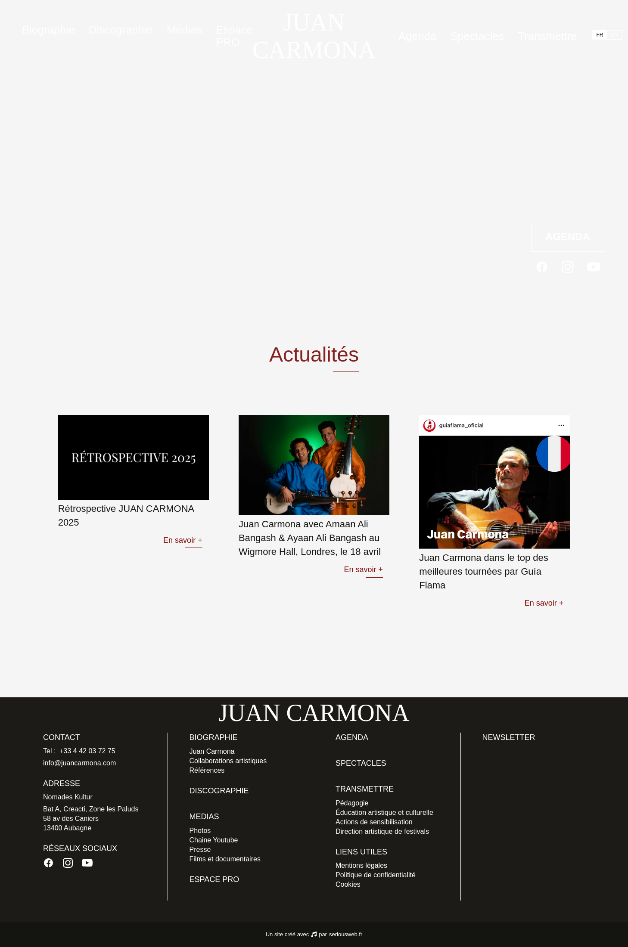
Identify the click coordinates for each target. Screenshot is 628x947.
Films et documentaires (225, 859)
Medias (204, 816)
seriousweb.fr (345, 934)
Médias (184, 30)
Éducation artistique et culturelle (384, 812)
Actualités (62, 236)
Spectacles (477, 36)
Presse (200, 849)
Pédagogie (352, 803)
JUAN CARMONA (314, 36)
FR (599, 35)
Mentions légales (361, 865)
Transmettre (547, 36)
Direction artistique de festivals (382, 831)
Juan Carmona (212, 751)
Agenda (417, 36)
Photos (200, 830)
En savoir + (182, 540)
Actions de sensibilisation (374, 822)
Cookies (348, 884)
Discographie (120, 30)
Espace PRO (234, 36)
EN (614, 35)
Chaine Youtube (214, 840)
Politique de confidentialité (376, 875)
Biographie (214, 737)
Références (207, 770)
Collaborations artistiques (228, 760)
